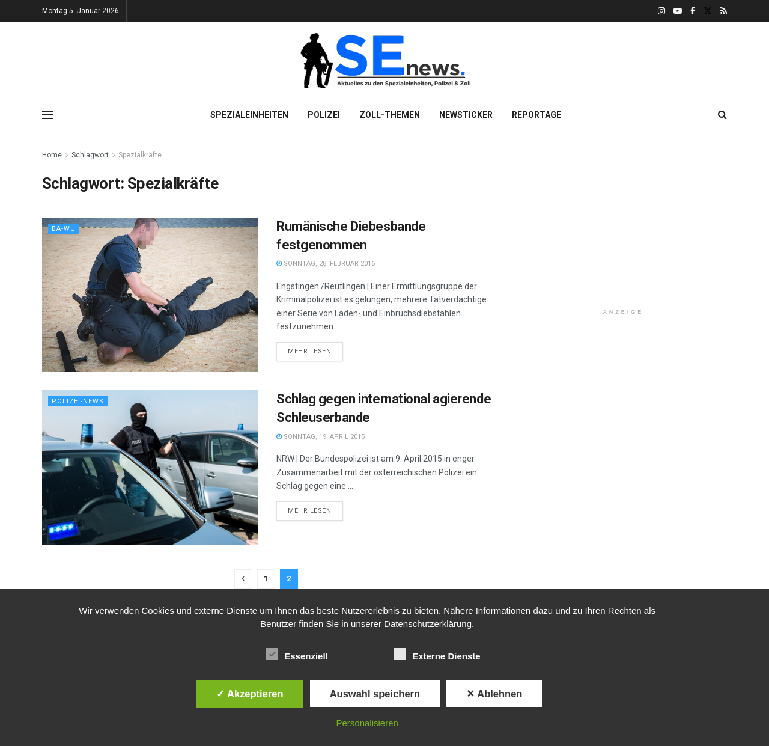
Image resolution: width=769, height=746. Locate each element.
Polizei (324, 115)
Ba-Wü (64, 229)
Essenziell (297, 654)
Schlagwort (90, 155)
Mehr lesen (310, 351)
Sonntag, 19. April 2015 (320, 437)
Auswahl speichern (375, 693)
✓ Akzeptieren (250, 693)
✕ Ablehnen (494, 693)
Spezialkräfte (140, 155)
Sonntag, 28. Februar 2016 (325, 264)
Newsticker (466, 115)
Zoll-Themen (389, 115)
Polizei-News (78, 401)
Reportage (536, 115)
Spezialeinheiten (249, 115)
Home (52, 155)
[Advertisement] (623, 223)
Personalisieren (367, 723)
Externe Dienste (437, 654)
